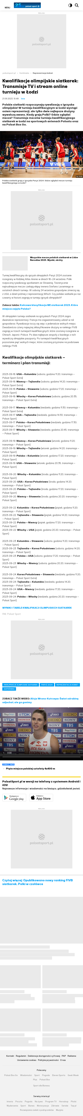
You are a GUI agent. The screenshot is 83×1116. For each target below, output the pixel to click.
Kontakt (10, 1056)
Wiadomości (26, 1075)
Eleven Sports (58, 1075)
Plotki (73, 1101)
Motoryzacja (43, 1106)
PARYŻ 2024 (47, 685)
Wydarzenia (12, 1106)
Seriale (65, 1106)
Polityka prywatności (48, 1060)
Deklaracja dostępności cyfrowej (44, 1056)
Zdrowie (55, 1106)
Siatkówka (24, 73)
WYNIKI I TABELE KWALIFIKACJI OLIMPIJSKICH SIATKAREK (37, 607)
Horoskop (63, 1101)
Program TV (51, 1101)
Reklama (71, 1056)
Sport (37, 1075)
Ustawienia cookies (26, 1060)
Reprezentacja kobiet (43, 73)
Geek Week (73, 1075)
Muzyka (59, 1110)
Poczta (18, 1101)
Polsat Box (45, 1079)
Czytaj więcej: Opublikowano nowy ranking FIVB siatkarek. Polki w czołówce (37, 882)
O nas (63, 1060)
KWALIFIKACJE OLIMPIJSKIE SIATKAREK (20, 685)
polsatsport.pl (9, 73)
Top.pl (73, 1106)
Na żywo (39, 1101)
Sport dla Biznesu (41, 1085)
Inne (23, 98)
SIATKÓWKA (9, 689)
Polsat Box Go (11, 1075)
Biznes (31, 1106)
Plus (35, 1079)
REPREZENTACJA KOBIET (67, 685)
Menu (7, 7)
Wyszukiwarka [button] (76, 5)
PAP (64, 1056)
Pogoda (46, 1075)
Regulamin (21, 1056)
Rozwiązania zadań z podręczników (37, 1110)
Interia (10, 1101)
